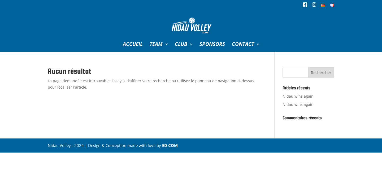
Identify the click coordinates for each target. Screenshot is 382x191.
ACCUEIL (133, 44)
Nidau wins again (298, 96)
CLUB (181, 44)
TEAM (156, 44)
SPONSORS (212, 44)
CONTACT (243, 44)
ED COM (170, 145)
